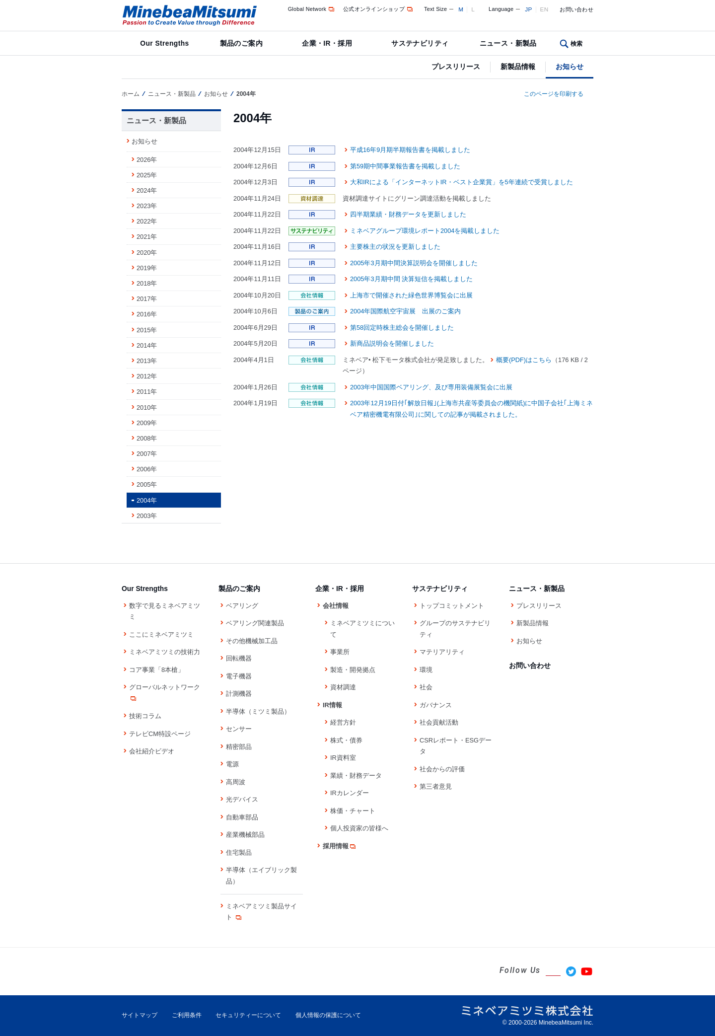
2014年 (147, 345)
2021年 (147, 236)
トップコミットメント (452, 605)
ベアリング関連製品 (255, 623)
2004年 (147, 500)
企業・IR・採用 (327, 43)
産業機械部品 (245, 834)
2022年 (147, 221)
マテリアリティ (442, 652)
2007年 (147, 453)
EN (544, 9)
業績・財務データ (356, 775)
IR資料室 (343, 757)
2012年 (147, 376)
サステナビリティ (419, 43)
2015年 (147, 330)
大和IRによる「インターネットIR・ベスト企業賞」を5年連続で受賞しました (461, 182)
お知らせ (569, 67)
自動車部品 (242, 817)
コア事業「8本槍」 (156, 669)
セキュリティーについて (248, 1015)
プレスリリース (455, 67)
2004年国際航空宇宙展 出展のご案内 (405, 311)
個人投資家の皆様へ (359, 828)
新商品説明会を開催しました (392, 343)
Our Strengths (164, 43)
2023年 (147, 206)
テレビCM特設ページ (160, 734)
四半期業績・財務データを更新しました (408, 214)
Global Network (312, 8)
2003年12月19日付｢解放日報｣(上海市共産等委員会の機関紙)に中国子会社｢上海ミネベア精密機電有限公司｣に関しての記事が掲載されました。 (471, 408)
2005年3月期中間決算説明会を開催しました (414, 263)
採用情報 (340, 846)
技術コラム (145, 716)
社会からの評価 (442, 769)
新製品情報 (517, 67)
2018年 (147, 283)
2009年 (147, 423)
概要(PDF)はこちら (524, 360)
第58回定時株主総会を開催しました (402, 327)
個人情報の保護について (328, 1015)
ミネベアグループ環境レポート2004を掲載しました (425, 230)
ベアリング (242, 605)
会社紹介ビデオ (151, 751)
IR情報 (332, 705)
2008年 (147, 438)
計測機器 (239, 693)
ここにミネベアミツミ (161, 634)
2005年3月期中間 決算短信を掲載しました (411, 279)
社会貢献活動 (439, 722)
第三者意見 (436, 786)
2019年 (147, 268)
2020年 (147, 252)
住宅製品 (239, 852)
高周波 (235, 782)
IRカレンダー (349, 793)
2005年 (147, 484)
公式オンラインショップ (378, 8)
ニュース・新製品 (508, 43)
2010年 (147, 407)
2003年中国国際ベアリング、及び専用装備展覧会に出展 (431, 387)
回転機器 (239, 658)
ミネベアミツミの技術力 (164, 652)
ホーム (131, 93)
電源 (232, 764)
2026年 (147, 159)
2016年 (147, 314)
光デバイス (242, 799)
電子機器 (239, 676)
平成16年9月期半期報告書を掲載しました (410, 149)
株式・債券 (346, 740)
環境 (426, 669)
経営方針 (343, 722)
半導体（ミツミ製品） (258, 711)
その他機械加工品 (252, 641)
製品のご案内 (241, 43)
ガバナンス (436, 705)
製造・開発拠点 (352, 669)
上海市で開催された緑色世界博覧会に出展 (411, 295)
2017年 (147, 298)
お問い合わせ (576, 9)
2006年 (147, 469)
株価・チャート (352, 810)
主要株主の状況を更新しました (395, 246)
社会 (426, 687)
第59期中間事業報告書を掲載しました (405, 166)
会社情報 (336, 605)
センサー (239, 729)
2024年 (147, 190)
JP (528, 9)
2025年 (147, 175)
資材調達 (343, 687)
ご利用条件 (187, 1015)
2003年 (147, 515)
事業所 (340, 652)
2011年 (147, 391)
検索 (577, 43)
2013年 (147, 361)
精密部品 (239, 746)
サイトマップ (139, 1015)
